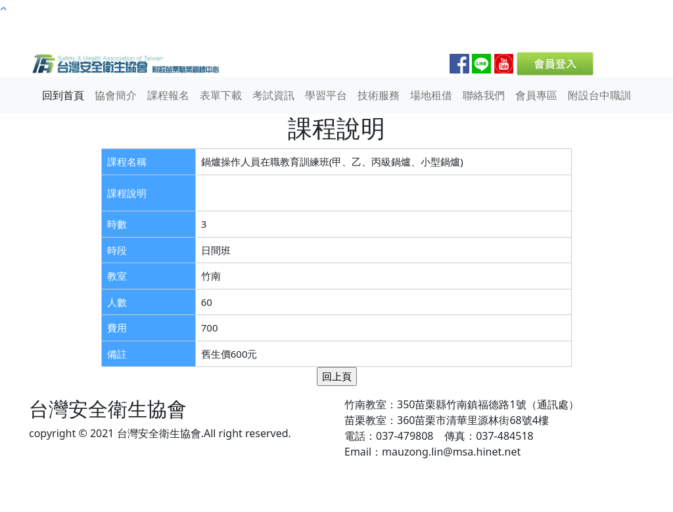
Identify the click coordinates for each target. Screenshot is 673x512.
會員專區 (536, 95)
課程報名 (168, 95)
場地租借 (431, 95)
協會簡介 (116, 95)
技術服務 (379, 95)
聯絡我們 (484, 95)
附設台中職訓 (599, 95)
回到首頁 (63, 95)
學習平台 (326, 95)
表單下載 (221, 95)
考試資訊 (273, 95)
